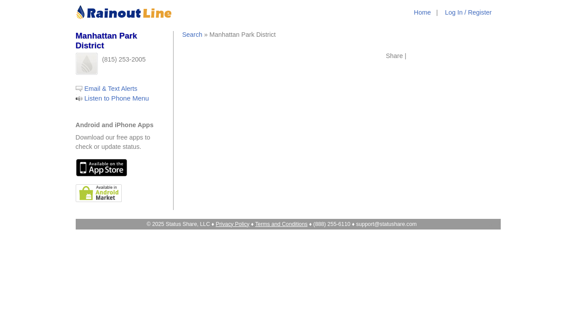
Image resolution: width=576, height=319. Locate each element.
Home (422, 12)
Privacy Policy (232, 224)
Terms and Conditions (281, 224)
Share (394, 55)
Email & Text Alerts (111, 88)
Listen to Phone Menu (117, 98)
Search (192, 34)
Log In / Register (468, 12)
